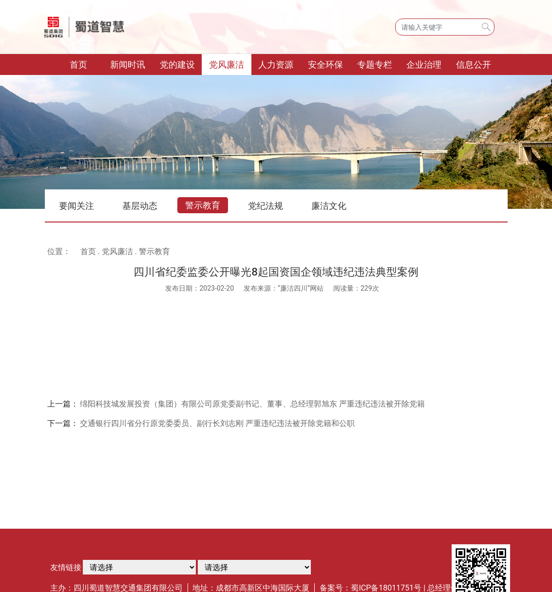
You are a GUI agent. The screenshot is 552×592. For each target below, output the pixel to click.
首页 (86, 63)
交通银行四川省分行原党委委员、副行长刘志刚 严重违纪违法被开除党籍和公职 (217, 423)
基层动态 (139, 206)
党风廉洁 (117, 251)
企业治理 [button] (423, 64)
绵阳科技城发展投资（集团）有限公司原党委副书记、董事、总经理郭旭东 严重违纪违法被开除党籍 (252, 403)
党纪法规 (265, 206)
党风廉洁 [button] (226, 64)
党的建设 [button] (177, 64)
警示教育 (202, 205)
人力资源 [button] (275, 64)
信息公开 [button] (473, 64)
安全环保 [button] (325, 64)
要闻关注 (76, 206)
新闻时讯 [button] (127, 64)
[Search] (445, 27)
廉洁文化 (328, 206)
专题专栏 (374, 64)
